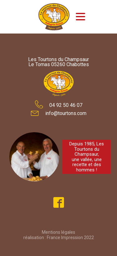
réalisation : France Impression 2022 (58, 237)
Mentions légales (58, 232)
